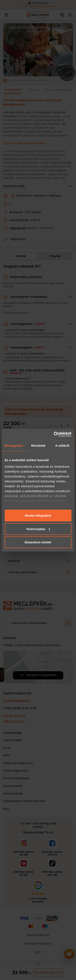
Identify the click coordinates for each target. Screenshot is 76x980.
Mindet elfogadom (38, 515)
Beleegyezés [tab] (14, 445)
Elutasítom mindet (38, 542)
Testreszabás (38, 528)
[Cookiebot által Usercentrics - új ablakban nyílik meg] (54, 434)
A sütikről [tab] (62, 445)
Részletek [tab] (38, 445)
